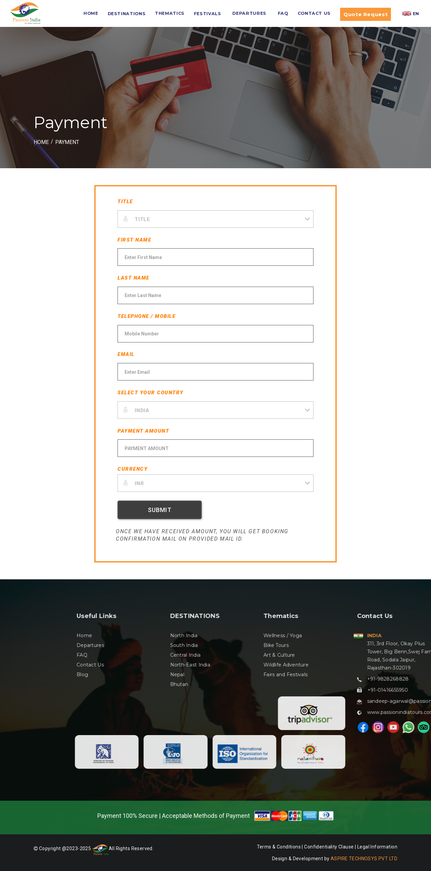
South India (376, 645)
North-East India (382, 665)
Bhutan (371, 684)
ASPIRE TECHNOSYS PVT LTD (364, 858)
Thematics (170, 13)
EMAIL (126, 354)
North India (376, 635)
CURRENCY (132, 469)
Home (276, 635)
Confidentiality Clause (329, 846)
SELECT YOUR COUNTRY (151, 393)
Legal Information (377, 846)
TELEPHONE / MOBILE (146, 316)
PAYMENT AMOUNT (143, 431)
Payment (67, 142)
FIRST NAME (134, 240)
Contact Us (314, 13)
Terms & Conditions (279, 846)
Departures (249, 13)
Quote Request (365, 14)
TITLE (125, 201)
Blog (274, 675)
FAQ (283, 13)
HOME (91, 13)
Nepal (369, 675)
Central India (377, 655)
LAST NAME (134, 278)
